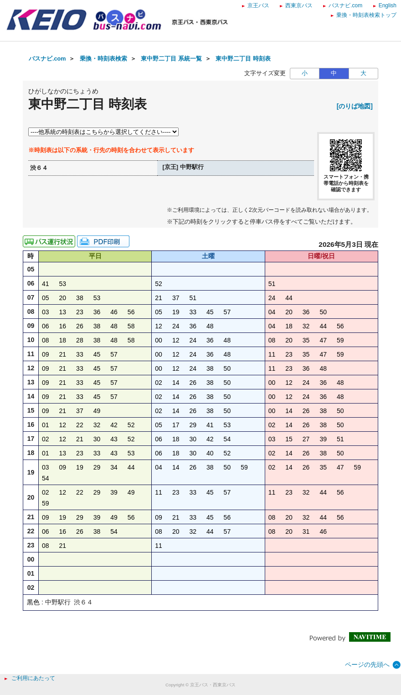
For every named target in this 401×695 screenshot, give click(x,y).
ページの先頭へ (367, 664)
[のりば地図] (355, 106)
